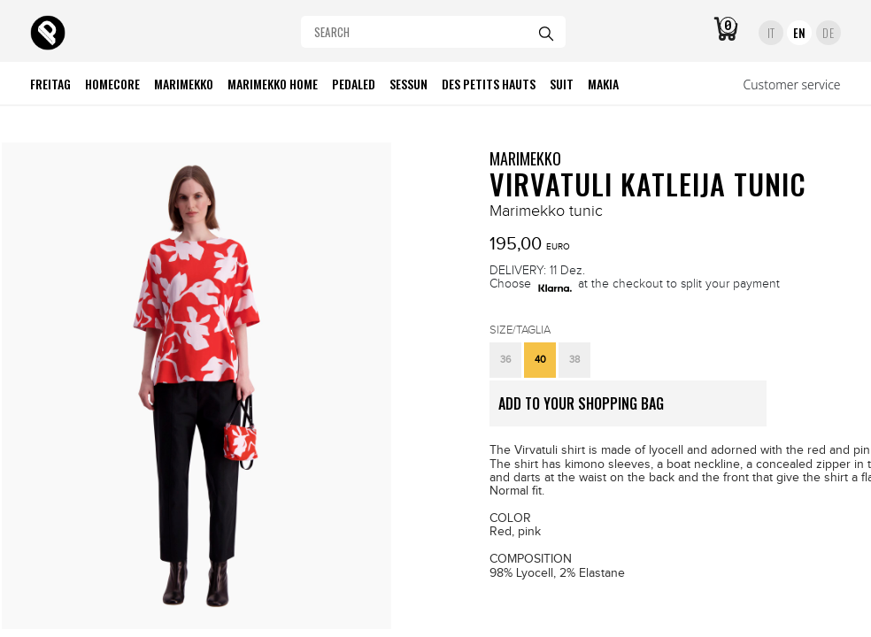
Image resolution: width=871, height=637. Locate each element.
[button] (505, 360)
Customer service (792, 84)
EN (799, 33)
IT (771, 33)
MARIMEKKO (525, 158)
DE (828, 33)
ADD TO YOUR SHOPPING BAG (632, 409)
